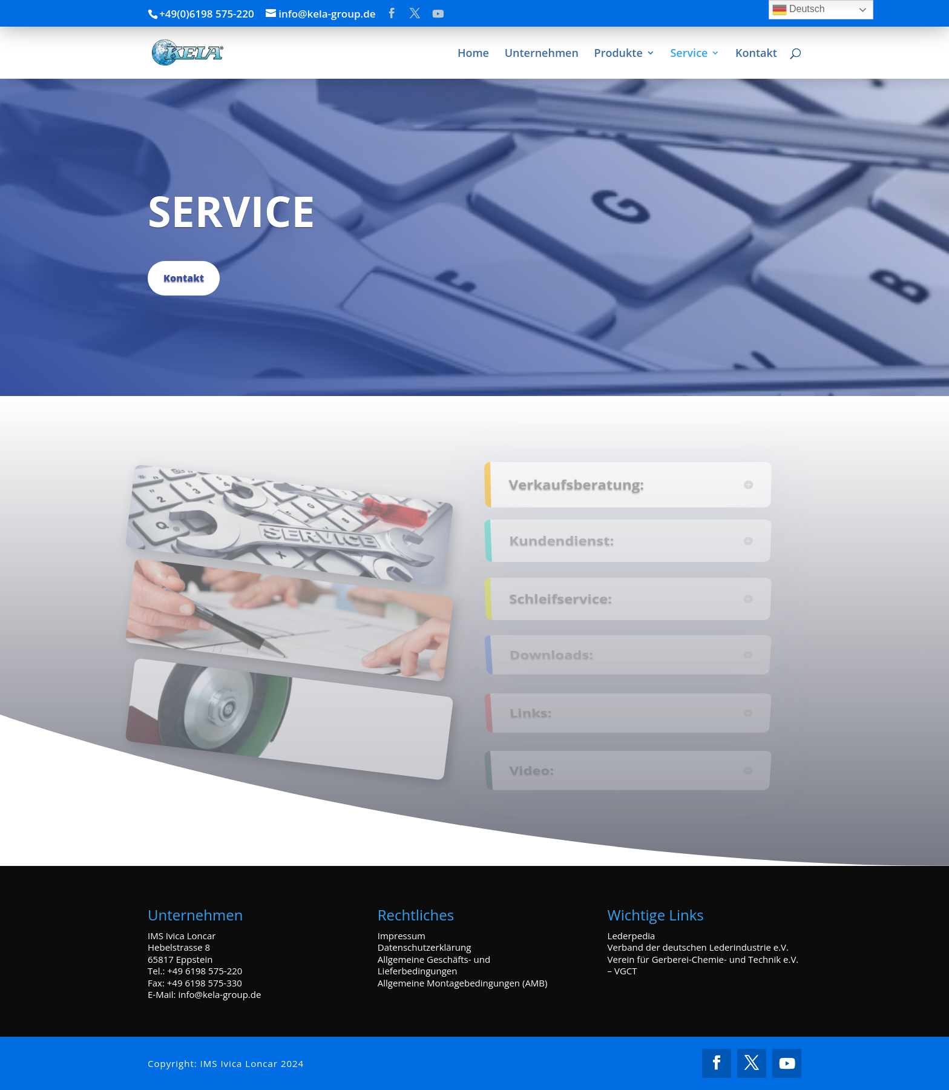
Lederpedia (631, 936)
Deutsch (798, 9)
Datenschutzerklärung (424, 947)
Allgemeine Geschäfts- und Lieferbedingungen (434, 965)
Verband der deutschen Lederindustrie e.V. (698, 947)
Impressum (401, 936)
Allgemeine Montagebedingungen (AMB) (463, 983)
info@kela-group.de (219, 994)
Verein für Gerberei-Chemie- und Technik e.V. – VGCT (703, 965)
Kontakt (183, 278)
